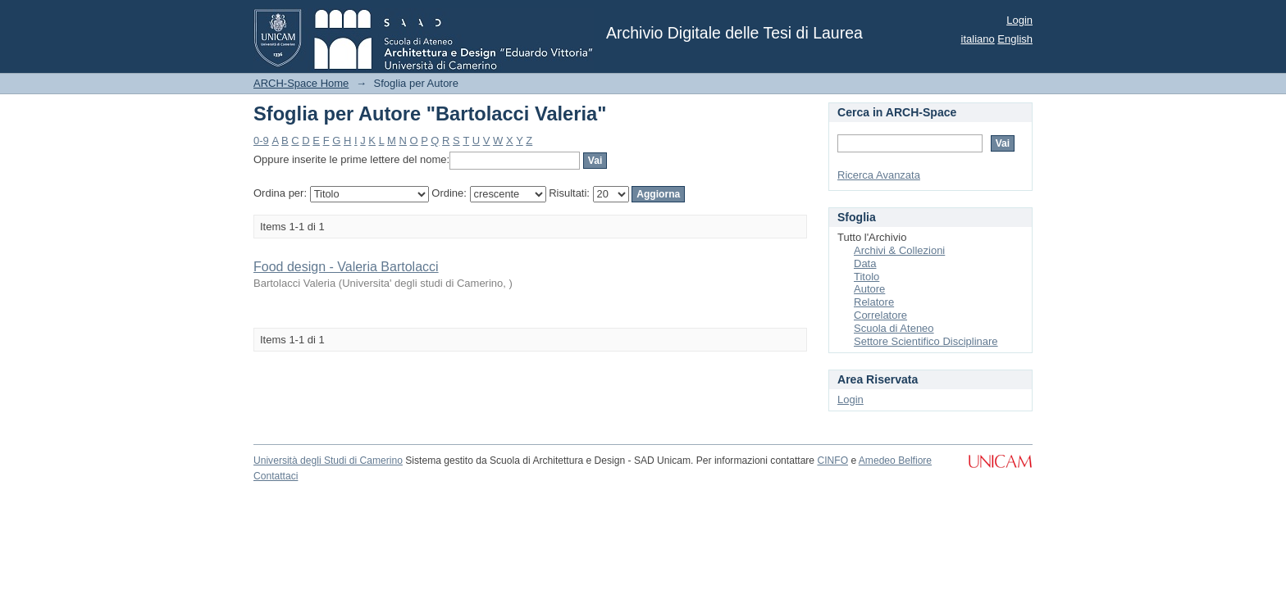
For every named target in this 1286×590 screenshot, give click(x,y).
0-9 (261, 140)
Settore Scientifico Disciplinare (926, 341)
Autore (869, 289)
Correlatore (880, 315)
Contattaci (275, 476)
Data (865, 263)
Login (1019, 20)
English (1015, 39)
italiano (978, 39)
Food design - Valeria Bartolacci (346, 267)
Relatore (874, 302)
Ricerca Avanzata (878, 175)
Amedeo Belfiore (895, 460)
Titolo (866, 276)
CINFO (832, 460)
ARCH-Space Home (301, 83)
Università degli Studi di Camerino (328, 460)
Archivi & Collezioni (899, 250)
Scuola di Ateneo (894, 328)
